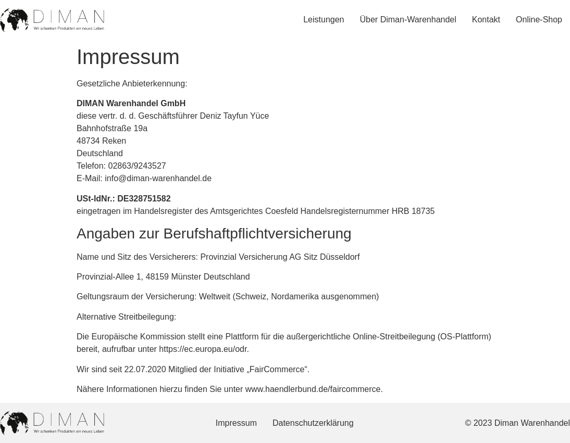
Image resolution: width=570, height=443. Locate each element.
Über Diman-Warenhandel (408, 19)
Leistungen (323, 19)
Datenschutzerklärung (313, 423)
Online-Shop (539, 19)
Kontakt (486, 19)
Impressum (236, 423)
